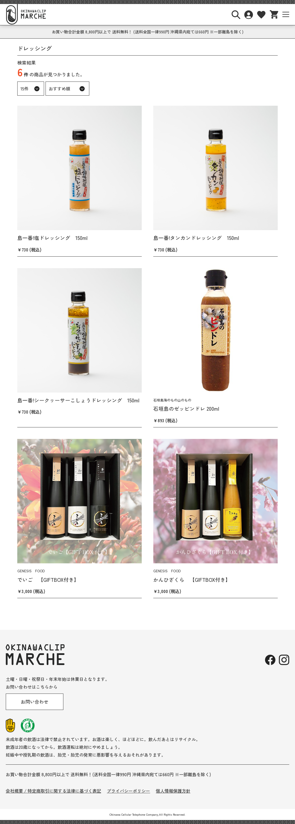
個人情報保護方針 (173, 791)
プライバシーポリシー (128, 791)
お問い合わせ (34, 701)
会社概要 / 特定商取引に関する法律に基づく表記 (53, 791)
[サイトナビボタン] (285, 14)
